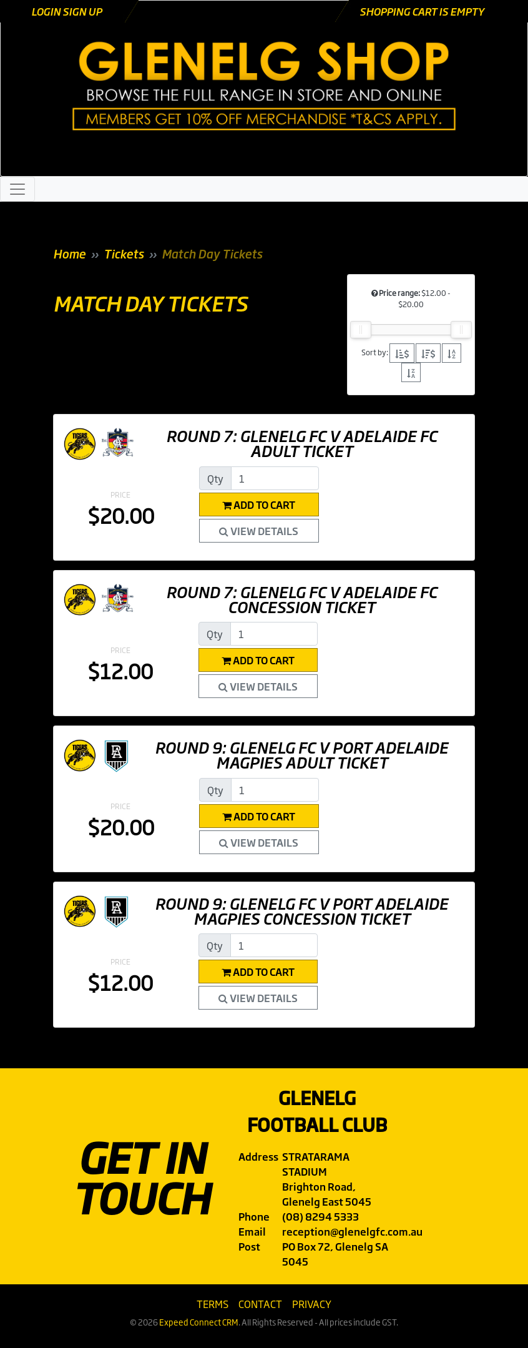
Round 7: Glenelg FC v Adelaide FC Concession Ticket (301, 598)
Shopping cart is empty (421, 11)
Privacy (311, 1303)
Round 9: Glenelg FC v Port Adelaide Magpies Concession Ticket (301, 910)
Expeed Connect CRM (198, 1322)
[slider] (360, 329)
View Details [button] (258, 530)
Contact (260, 1303)
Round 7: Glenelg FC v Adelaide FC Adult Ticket (301, 442)
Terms (212, 1303)
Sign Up (82, 11)
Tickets (124, 253)
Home (69, 253)
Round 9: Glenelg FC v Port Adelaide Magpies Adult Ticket (301, 754)
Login (46, 11)
